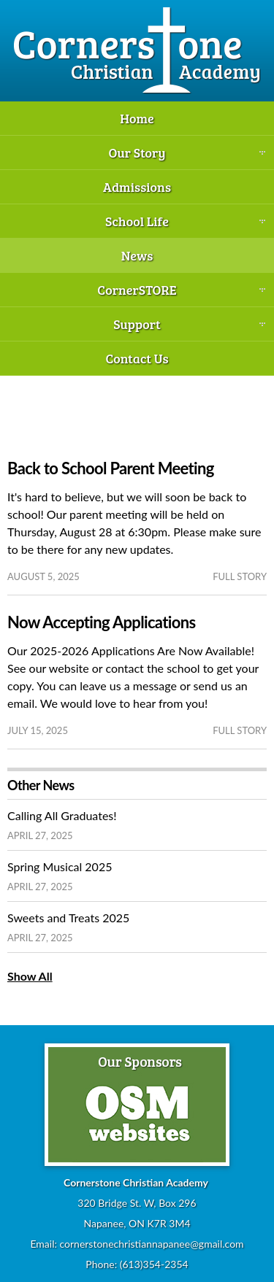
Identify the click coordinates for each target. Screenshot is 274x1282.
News (137, 255)
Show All (30, 976)
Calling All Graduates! (62, 815)
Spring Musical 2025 (59, 866)
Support (137, 324)
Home (137, 118)
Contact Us (136, 358)
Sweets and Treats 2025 (68, 917)
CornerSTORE (136, 289)
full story (240, 576)
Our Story (136, 152)
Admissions (137, 187)
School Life (137, 221)
